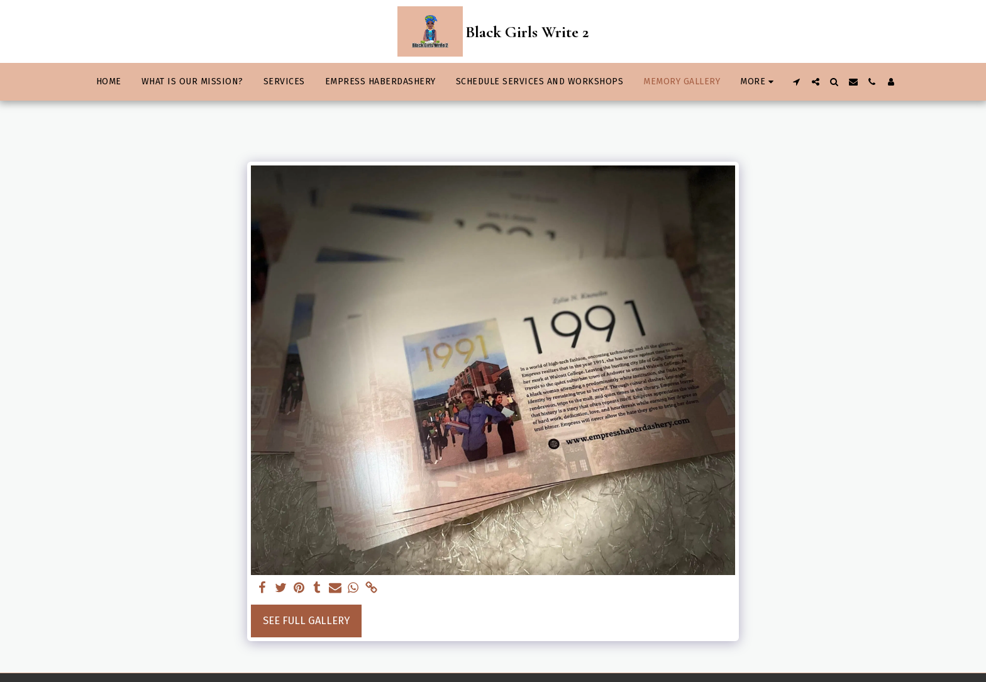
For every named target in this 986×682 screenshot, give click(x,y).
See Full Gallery (306, 621)
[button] (797, 81)
